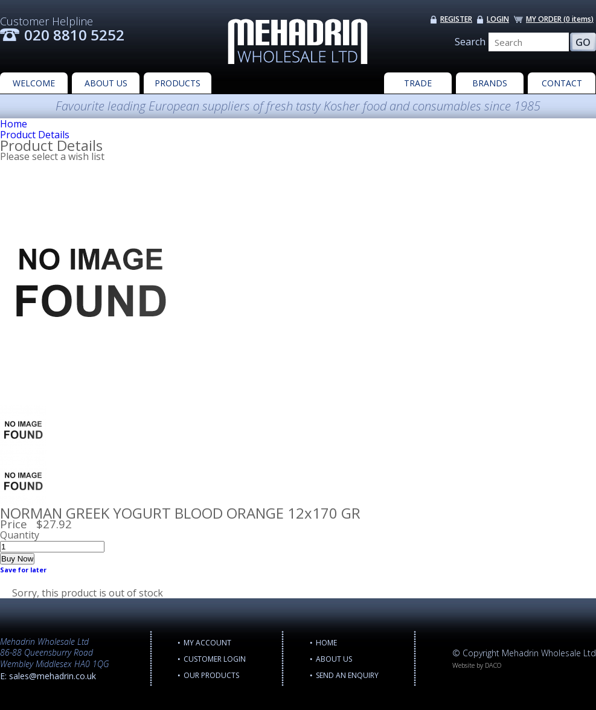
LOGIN (498, 19)
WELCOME (34, 83)
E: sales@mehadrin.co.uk (48, 676)
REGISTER (456, 19)
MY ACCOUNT (207, 643)
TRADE (418, 83)
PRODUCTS (177, 83)
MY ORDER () (560, 19)
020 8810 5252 (74, 35)
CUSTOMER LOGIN (215, 659)
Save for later (23, 570)
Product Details (34, 134)
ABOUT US (106, 83)
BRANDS (489, 83)
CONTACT (562, 83)
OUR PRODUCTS (211, 675)
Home (13, 123)
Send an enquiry (347, 675)
